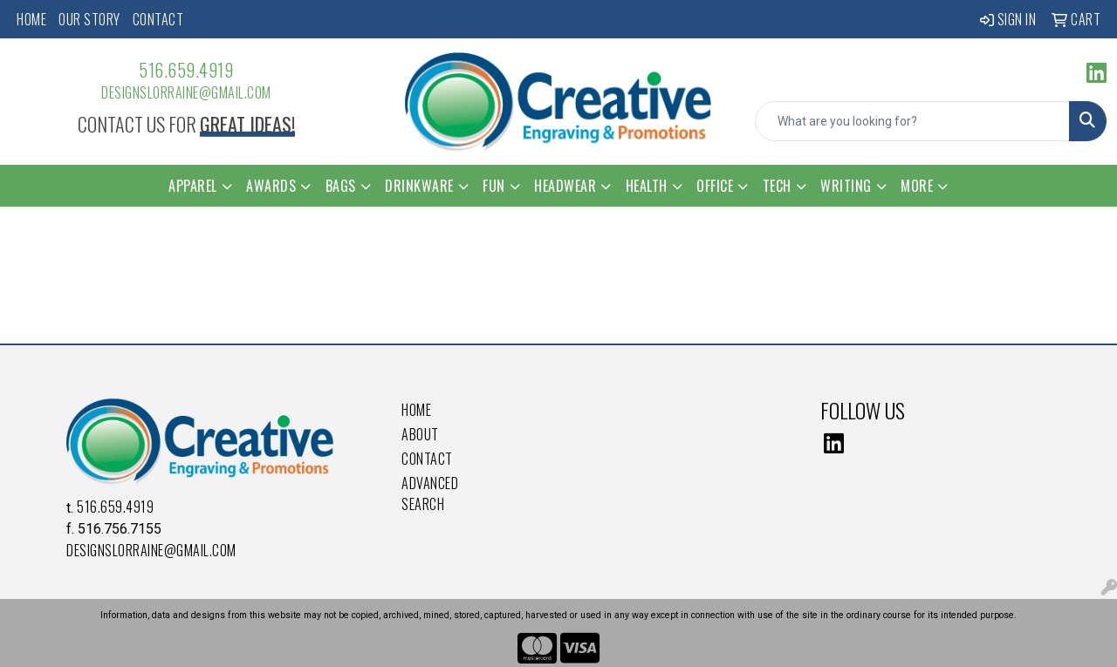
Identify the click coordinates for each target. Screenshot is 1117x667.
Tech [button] (777, 185)
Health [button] (647, 185)
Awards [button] (271, 185)
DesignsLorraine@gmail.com (186, 92)
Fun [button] (494, 185)
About (420, 434)
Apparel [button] (192, 185)
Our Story (89, 19)
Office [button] (714, 185)
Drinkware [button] (419, 185)
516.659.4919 (186, 70)
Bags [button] (341, 185)
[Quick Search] (912, 121)
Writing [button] (846, 185)
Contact (158, 19)
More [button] (917, 185)
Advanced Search (429, 493)
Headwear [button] (565, 185)
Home (31, 19)
